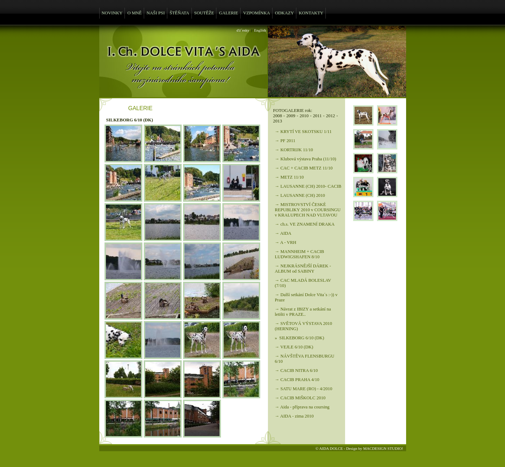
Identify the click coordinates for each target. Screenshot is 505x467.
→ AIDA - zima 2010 (294, 416)
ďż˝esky (243, 30)
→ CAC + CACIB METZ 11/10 (304, 168)
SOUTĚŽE (204, 13)
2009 (290, 115)
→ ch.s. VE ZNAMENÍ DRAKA (305, 224)
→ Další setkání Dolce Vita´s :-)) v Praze (306, 297)
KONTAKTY (311, 13)
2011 (317, 115)
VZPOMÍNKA (256, 13)
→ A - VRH (285, 242)
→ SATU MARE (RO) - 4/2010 (303, 388)
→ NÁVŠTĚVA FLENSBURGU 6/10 (305, 359)
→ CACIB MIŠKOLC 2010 (300, 397)
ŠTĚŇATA (179, 13)
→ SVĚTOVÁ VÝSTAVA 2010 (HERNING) (303, 326)
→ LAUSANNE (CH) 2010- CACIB (308, 186)
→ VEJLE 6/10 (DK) (294, 347)
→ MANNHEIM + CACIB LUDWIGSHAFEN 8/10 (299, 254)
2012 (330, 115)
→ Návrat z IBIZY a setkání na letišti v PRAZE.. (303, 312)
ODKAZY (284, 13)
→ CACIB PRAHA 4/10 (297, 379)
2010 (304, 115)
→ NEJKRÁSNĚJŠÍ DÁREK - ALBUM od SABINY (303, 268)
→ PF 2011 (285, 140)
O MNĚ (134, 13)
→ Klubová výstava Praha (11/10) (305, 158)
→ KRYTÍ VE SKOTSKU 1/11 (303, 131)
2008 (277, 115)
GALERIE (228, 13)
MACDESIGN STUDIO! (383, 448)
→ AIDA (283, 233)
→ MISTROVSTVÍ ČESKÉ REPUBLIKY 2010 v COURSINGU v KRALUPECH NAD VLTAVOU (308, 210)
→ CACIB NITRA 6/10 (296, 370)
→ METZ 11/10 (289, 177)
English (260, 30)
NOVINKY (112, 13)
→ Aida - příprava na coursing (302, 407)
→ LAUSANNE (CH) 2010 (300, 195)
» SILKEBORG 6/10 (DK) (299, 337)
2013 (277, 121)
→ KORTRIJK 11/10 (294, 149)
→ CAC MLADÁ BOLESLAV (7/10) (303, 283)
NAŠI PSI (156, 13)
